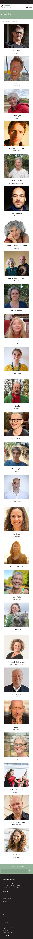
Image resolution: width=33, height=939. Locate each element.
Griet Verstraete (16, 311)
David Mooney (16, 213)
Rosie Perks (16, 597)
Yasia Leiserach (17, 855)
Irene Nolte (16, 374)
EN (6, 2)
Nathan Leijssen (16, 567)
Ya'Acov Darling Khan (16, 822)
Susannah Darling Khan (17, 662)
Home (2, 21)
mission (5, 895)
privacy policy (6, 904)
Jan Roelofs (16, 406)
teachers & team (7, 898)
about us (5, 891)
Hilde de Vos (16, 341)
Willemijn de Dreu (16, 790)
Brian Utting (16, 83)
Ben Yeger (16, 51)
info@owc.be (6, 930)
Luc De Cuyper (16, 502)
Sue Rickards (16, 629)
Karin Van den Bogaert (16, 469)
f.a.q (4, 917)
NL (2, 2)
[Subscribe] (30, 871)
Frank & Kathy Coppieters (16, 278)
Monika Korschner (17, 534)
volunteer (5, 901)
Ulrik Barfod (16, 759)
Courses (7, 21)
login (28, 2)
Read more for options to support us (12, 887)
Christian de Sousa (16, 148)
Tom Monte (16, 694)
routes (4, 914)
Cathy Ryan (16, 116)
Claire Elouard (16, 181)
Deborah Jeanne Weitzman (16, 246)
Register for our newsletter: (16, 867)
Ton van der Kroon (17, 727)
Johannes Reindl (16, 439)
